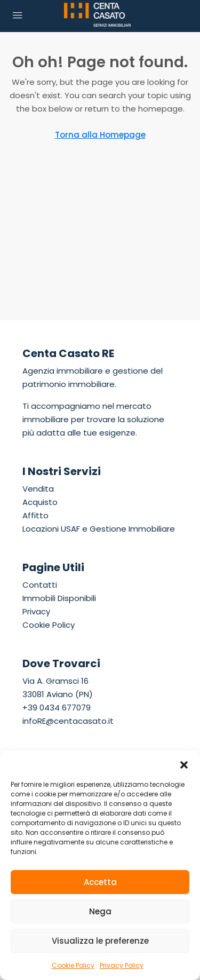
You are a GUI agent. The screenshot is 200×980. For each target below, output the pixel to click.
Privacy (36, 611)
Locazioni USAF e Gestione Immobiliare (98, 528)
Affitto (35, 515)
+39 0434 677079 (56, 707)
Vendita (38, 488)
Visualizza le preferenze (100, 940)
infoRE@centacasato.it (68, 720)
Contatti (39, 584)
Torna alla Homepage (100, 134)
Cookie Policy (73, 965)
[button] (184, 763)
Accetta (100, 882)
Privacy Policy (121, 965)
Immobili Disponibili (59, 598)
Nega (100, 911)
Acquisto (40, 502)
